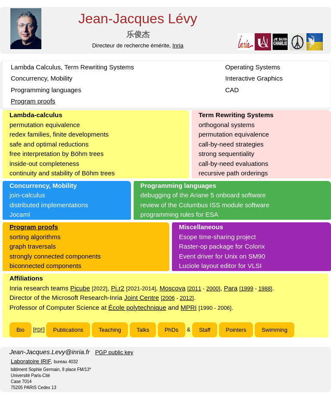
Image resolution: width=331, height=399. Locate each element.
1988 (264, 288)
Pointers (236, 330)
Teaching (110, 330)
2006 (168, 298)
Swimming (274, 330)
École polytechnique (137, 307)
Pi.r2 (117, 288)
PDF (38, 329)
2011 (195, 288)
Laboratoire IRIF (31, 361)
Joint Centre (141, 297)
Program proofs (33, 101)
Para (230, 288)
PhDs (171, 330)
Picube (80, 288)
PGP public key (114, 352)
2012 (186, 298)
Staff (205, 330)
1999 (247, 288)
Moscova (172, 288)
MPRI (189, 307)
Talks (143, 330)
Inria (177, 45)
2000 (212, 288)
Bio (20, 330)
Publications (68, 330)
